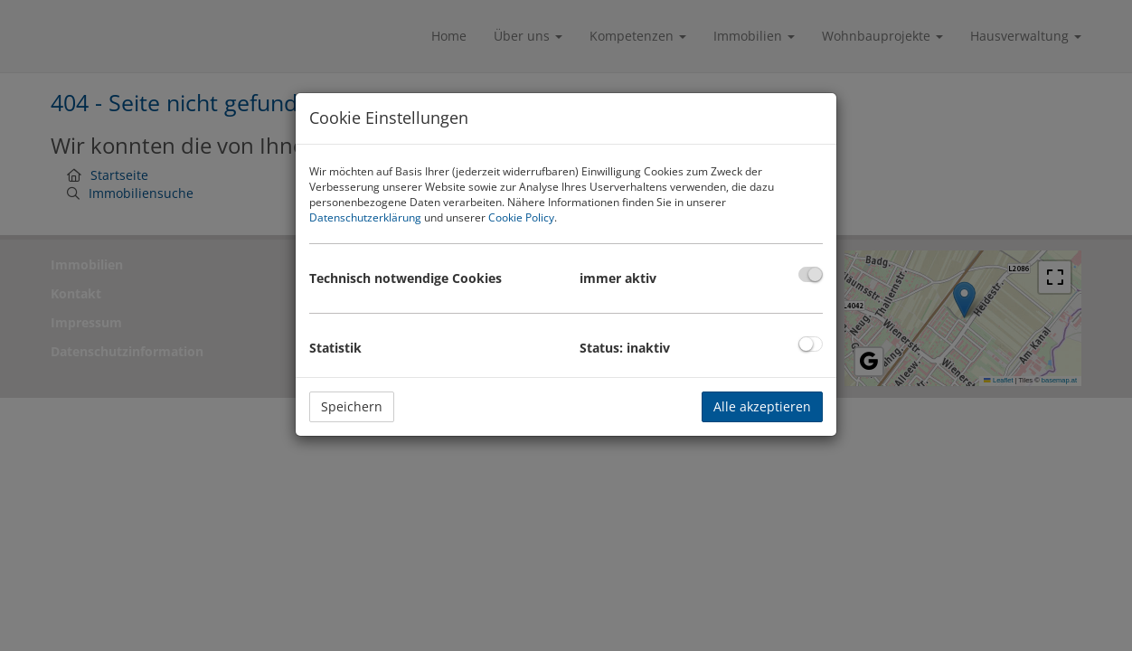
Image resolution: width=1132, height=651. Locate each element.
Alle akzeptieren (762, 406)
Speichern (351, 406)
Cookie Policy (521, 217)
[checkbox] (810, 274)
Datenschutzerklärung (365, 217)
